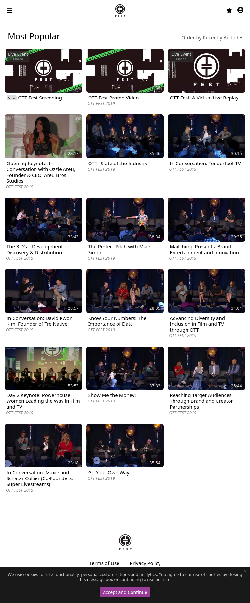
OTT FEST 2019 (101, 103)
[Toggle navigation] (10, 10)
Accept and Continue (125, 592)
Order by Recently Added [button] (209, 37)
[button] (240, 10)
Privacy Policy (145, 563)
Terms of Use (104, 563)
